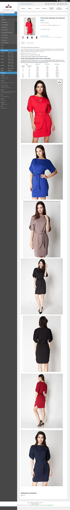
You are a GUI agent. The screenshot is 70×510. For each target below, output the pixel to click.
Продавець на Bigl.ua (35, 503)
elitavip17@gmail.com (5, 96)
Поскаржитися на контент (38, 505)
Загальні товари (5, 42)
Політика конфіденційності (49, 505)
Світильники (4, 40)
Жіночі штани (4, 35)
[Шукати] (15, 12)
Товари (2, 17)
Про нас (2, 45)
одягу (25, 53)
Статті (66, 8)
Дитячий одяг (4, 27)
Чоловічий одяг (5, 24)
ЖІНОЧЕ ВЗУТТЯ (5, 30)
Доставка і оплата (51, 8)
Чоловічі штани (5, 37)
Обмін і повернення (59, 8)
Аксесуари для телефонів (7, 32)
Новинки (3, 19)
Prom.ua (41, 502)
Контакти (44, 8)
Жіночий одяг (4, 22)
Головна (23, 8)
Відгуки (2, 47)
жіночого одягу (41, 60)
